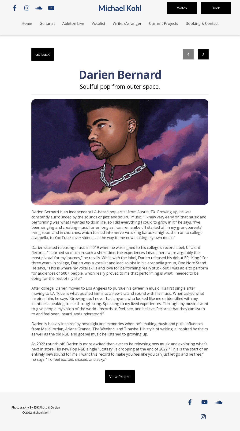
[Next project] (203, 54)
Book (216, 8)
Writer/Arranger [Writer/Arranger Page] (127, 23)
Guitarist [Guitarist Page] (47, 23)
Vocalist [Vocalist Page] (98, 23)
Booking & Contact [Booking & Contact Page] (202, 23)
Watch (182, 8)
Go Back (42, 54)
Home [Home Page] (27, 23)
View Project (120, 376)
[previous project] (188, 54)
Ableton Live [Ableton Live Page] (73, 23)
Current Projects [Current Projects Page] (163, 23)
